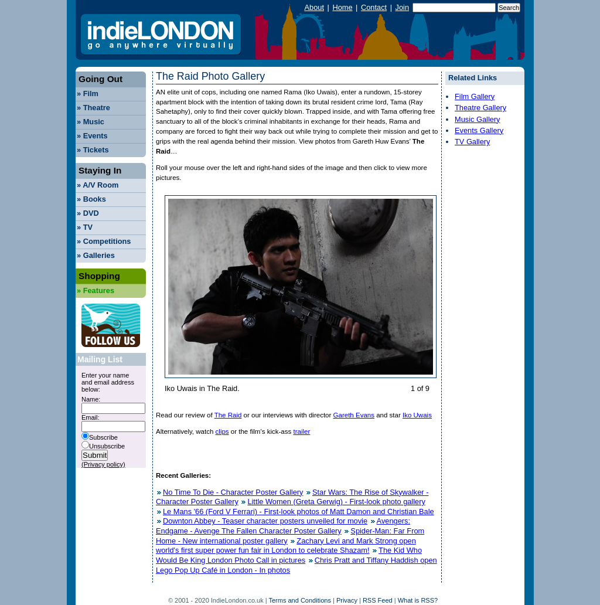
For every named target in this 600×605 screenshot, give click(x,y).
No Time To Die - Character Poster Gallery (233, 492)
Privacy (346, 600)
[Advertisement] (480, 331)
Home (342, 7)
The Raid (228, 415)
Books (91, 199)
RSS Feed (378, 600)
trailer (301, 431)
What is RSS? (418, 600)
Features (95, 290)
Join (402, 7)
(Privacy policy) (103, 464)
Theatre (93, 107)
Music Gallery (477, 119)
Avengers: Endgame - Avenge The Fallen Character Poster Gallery (283, 525)
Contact (374, 7)
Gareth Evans (353, 415)
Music (90, 121)
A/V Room (97, 185)
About (314, 7)
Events (92, 135)
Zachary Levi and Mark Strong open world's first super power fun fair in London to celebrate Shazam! (286, 545)
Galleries (96, 255)
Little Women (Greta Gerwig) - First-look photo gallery (336, 501)
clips (222, 431)
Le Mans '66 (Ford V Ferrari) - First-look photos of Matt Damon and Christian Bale (298, 511)
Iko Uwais (417, 415)
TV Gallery (472, 141)
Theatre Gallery (480, 107)
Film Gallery (475, 96)
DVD (88, 213)
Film (87, 93)
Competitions (104, 241)
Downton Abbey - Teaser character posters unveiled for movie (265, 520)
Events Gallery (479, 130)
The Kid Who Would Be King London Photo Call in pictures (289, 555)
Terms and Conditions (300, 600)
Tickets (93, 149)
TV (85, 227)
